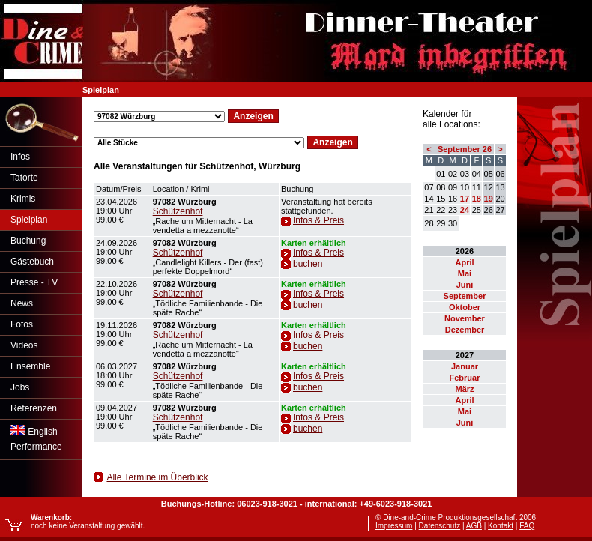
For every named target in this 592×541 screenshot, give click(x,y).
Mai (464, 273)
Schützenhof (178, 211)
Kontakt (500, 526)
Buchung (28, 240)
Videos (23, 345)
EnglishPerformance (36, 438)
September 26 (465, 149)
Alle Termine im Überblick (157, 477)
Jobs (19, 387)
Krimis (22, 198)
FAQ (526, 526)
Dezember (465, 329)
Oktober (464, 307)
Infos (20, 156)
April (464, 262)
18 (476, 198)
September (465, 295)
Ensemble (30, 366)
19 (488, 198)
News (21, 303)
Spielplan (28, 219)
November (464, 318)
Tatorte (24, 177)
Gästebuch (32, 261)
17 (464, 198)
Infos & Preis (318, 220)
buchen (307, 264)
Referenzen (33, 408)
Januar (464, 366)
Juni (465, 284)
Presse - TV (34, 282)
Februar (465, 377)
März (464, 388)
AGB (474, 526)
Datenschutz (440, 526)
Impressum (393, 526)
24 (464, 209)
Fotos (21, 324)
